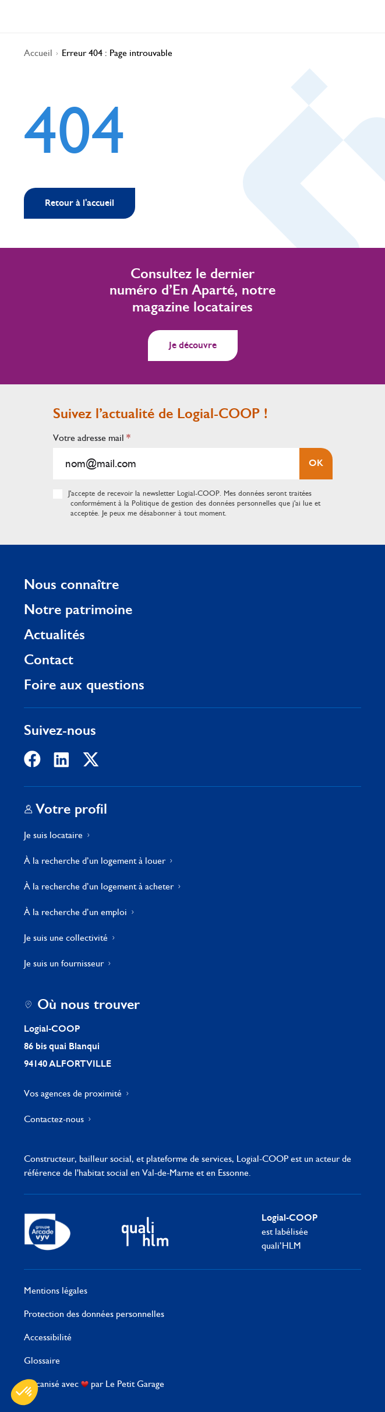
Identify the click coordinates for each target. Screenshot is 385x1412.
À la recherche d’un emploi (75, 911)
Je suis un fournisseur (64, 963)
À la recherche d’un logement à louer (94, 860)
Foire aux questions (84, 684)
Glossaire (42, 1360)
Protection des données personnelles (94, 1313)
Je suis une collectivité (66, 937)
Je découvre (193, 345)
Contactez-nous (54, 1118)
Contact (48, 659)
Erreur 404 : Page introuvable (117, 52)
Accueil (38, 52)
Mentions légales (55, 1290)
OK (316, 462)
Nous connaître (71, 584)
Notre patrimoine (78, 609)
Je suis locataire (53, 834)
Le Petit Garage (134, 1383)
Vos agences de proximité (73, 1093)
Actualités (54, 634)
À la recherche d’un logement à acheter (99, 886)
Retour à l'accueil (79, 202)
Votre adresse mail (91, 437)
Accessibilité (48, 1337)
